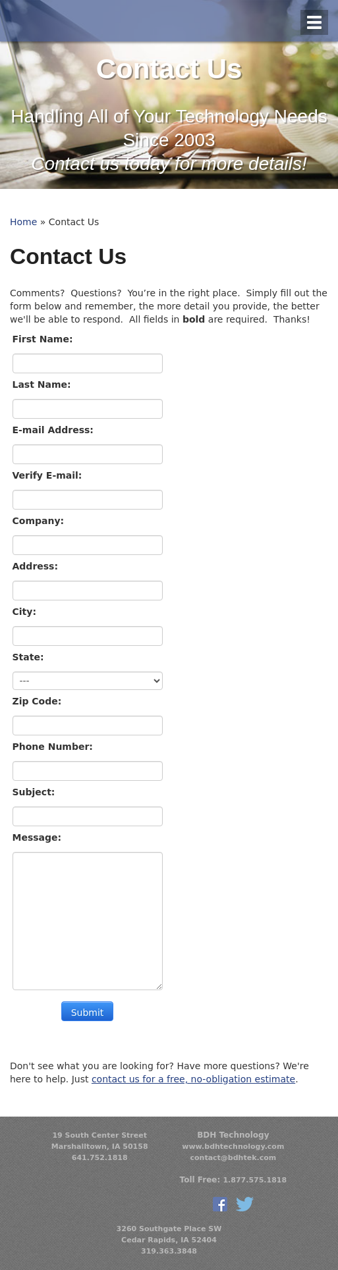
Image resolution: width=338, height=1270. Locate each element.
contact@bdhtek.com (233, 1157)
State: (30, 657)
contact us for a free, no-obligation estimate (193, 1079)
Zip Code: (39, 701)
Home (23, 222)
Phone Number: (54, 746)
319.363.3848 (169, 1251)
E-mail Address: (55, 430)
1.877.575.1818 (255, 1180)
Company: (40, 521)
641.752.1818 (100, 1157)
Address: (37, 566)
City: (26, 611)
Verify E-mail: (49, 475)
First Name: (44, 339)
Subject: (36, 792)
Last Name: (43, 384)
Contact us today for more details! (169, 163)
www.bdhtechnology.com (233, 1146)
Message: (39, 837)
